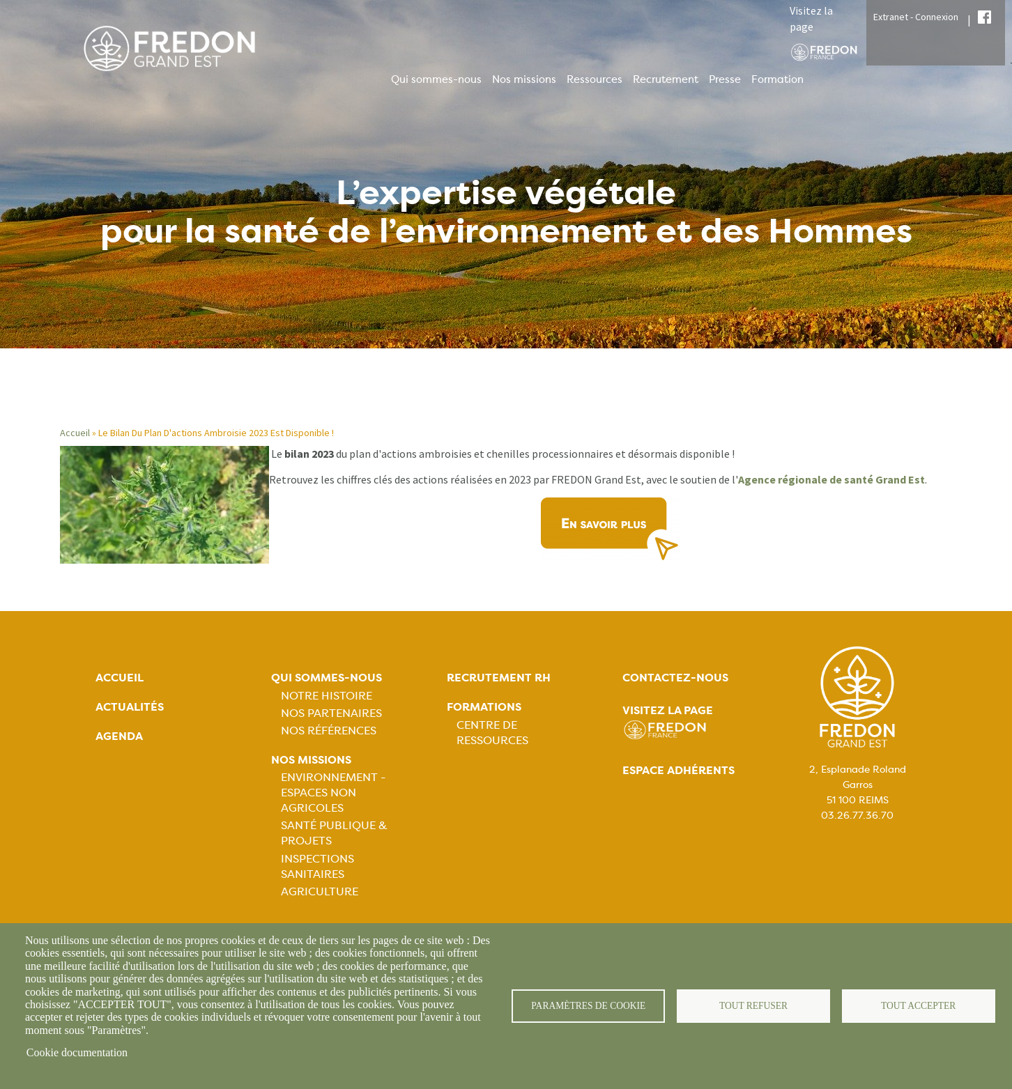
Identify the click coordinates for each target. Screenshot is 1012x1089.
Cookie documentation (77, 1052)
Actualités (129, 707)
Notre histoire (326, 695)
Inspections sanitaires (317, 866)
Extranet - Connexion (915, 16)
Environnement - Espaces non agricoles (333, 792)
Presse (725, 79)
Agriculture (319, 891)
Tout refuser (753, 1006)
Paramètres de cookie (588, 1006)
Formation (777, 79)
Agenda (119, 736)
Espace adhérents (678, 770)
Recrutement (665, 79)
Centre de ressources (492, 733)
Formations (484, 707)
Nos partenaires (331, 713)
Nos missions (524, 79)
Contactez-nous (675, 677)
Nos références (328, 730)
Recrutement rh (499, 677)
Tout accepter (918, 1006)
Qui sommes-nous (436, 79)
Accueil (75, 432)
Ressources (594, 79)
